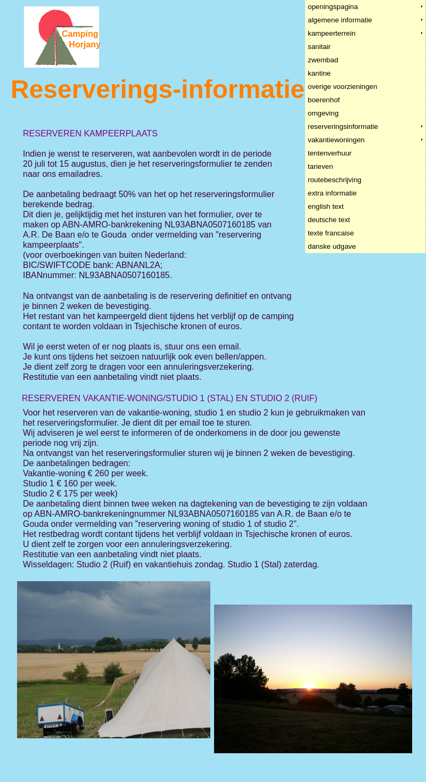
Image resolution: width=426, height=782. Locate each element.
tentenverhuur (330, 153)
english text (326, 206)
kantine (319, 73)
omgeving (323, 113)
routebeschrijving (335, 180)
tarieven (320, 166)
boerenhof (324, 100)
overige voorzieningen (343, 87)
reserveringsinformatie (343, 127)
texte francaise (331, 233)
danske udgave (332, 246)
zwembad (323, 60)
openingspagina (333, 7)
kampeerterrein (332, 33)
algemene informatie (340, 20)
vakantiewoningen (336, 140)
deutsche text (329, 220)
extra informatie (332, 193)
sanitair (319, 47)
